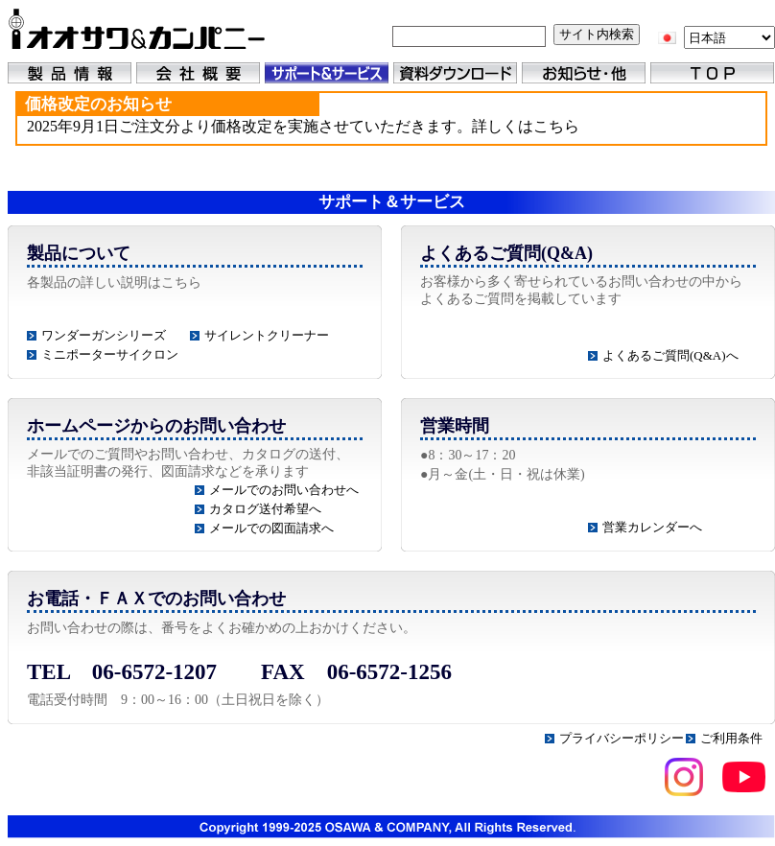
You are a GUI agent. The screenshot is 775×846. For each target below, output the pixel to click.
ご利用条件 (731, 738)
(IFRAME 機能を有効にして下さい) (391, 131)
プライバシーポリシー (621, 738)
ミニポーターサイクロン (109, 354)
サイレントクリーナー (266, 335)
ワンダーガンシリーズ (103, 335)
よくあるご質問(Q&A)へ (670, 355)
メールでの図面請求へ (271, 528)
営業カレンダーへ (652, 527)
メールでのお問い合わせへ (284, 489)
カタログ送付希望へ (265, 509)
